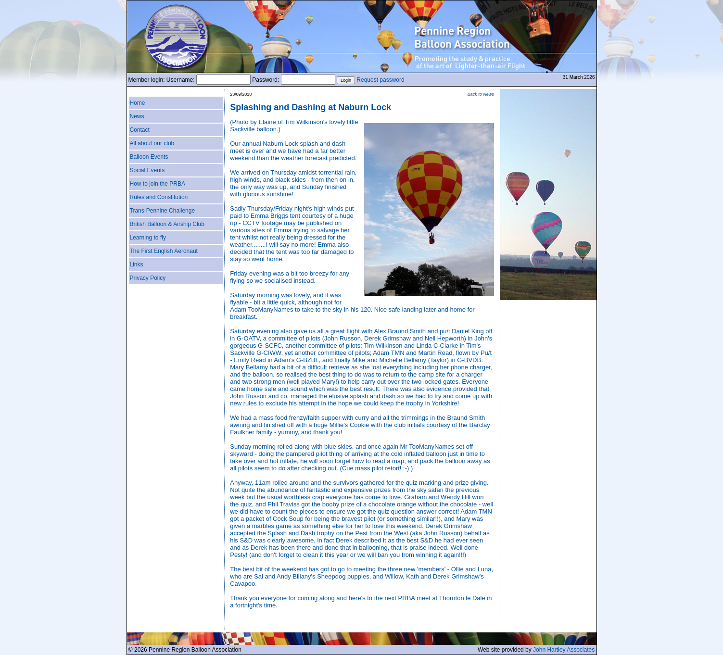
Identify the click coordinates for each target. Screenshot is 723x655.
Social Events (147, 170)
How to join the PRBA (157, 183)
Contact (140, 129)
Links (136, 264)
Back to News (481, 94)
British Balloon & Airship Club (167, 224)
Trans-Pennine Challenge (162, 210)
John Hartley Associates (564, 649)
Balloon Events (149, 156)
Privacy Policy (148, 278)
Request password (380, 79)
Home (137, 103)
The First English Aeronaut (164, 251)
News (137, 116)
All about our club (152, 143)
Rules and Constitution (159, 197)
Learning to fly (148, 237)
